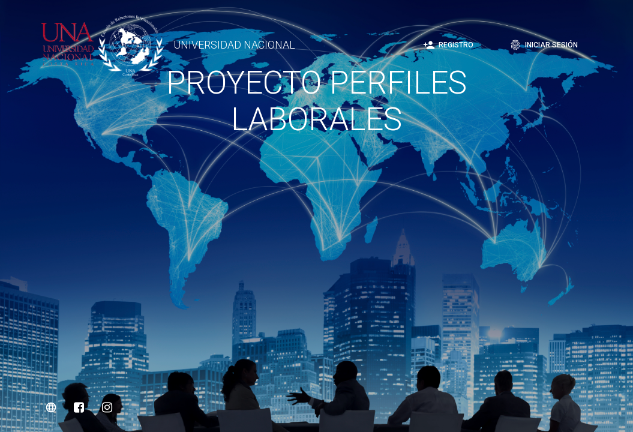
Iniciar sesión (543, 45)
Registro (448, 45)
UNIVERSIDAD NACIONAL (234, 44)
